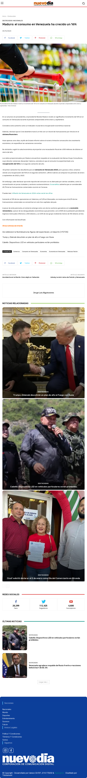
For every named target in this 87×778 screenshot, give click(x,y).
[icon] (5, 750)
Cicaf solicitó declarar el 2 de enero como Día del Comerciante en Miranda (43, 578)
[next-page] (7, 586)
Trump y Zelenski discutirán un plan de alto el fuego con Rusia (28, 237)
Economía (43, 251)
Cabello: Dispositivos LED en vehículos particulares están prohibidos (30, 242)
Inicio (4, 16)
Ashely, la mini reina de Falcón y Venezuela (68, 277)
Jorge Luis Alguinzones (43, 293)
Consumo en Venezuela (30, 251)
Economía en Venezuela (57, 251)
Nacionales (18, 20)
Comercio (16, 251)
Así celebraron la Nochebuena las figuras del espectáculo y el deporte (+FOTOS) (35, 232)
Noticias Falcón (73, 251)
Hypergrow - (59, 773)
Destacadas (12, 16)
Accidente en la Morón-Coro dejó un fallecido (20, 277)
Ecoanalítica (54, 184)
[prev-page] (3, 586)
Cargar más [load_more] (43, 682)
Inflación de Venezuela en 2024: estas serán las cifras (32, 193)
